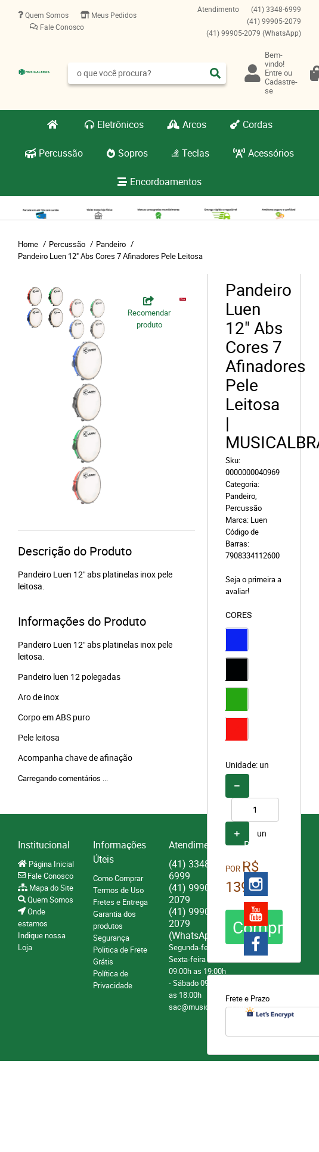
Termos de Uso (118, 890)
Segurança (111, 937)
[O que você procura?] (215, 73)
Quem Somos (46, 15)
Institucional (44, 844)
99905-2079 (274, 21)
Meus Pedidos (113, 15)
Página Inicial (50, 863)
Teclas (195, 153)
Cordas (257, 124)
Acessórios (271, 153)
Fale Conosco (61, 27)
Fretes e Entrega (120, 902)
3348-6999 (276, 9)
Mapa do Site (50, 887)
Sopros (133, 153)
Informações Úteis (119, 852)
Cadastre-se (281, 86)
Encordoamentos (166, 181)
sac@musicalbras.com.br (212, 1006)
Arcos (194, 124)
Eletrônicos (120, 124)
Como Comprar (118, 878)
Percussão (61, 153)
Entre (273, 72)
